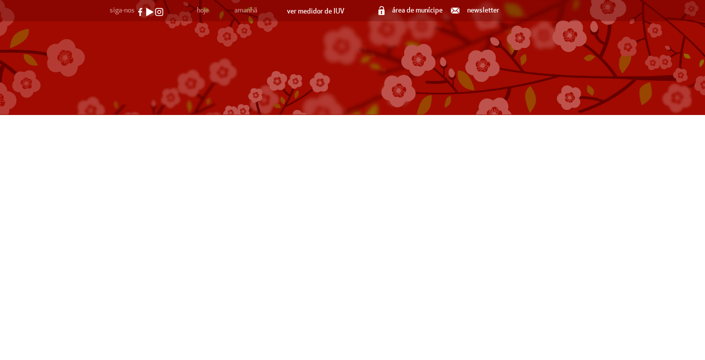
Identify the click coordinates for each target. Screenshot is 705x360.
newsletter (476, 10)
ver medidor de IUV (315, 11)
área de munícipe (411, 10)
